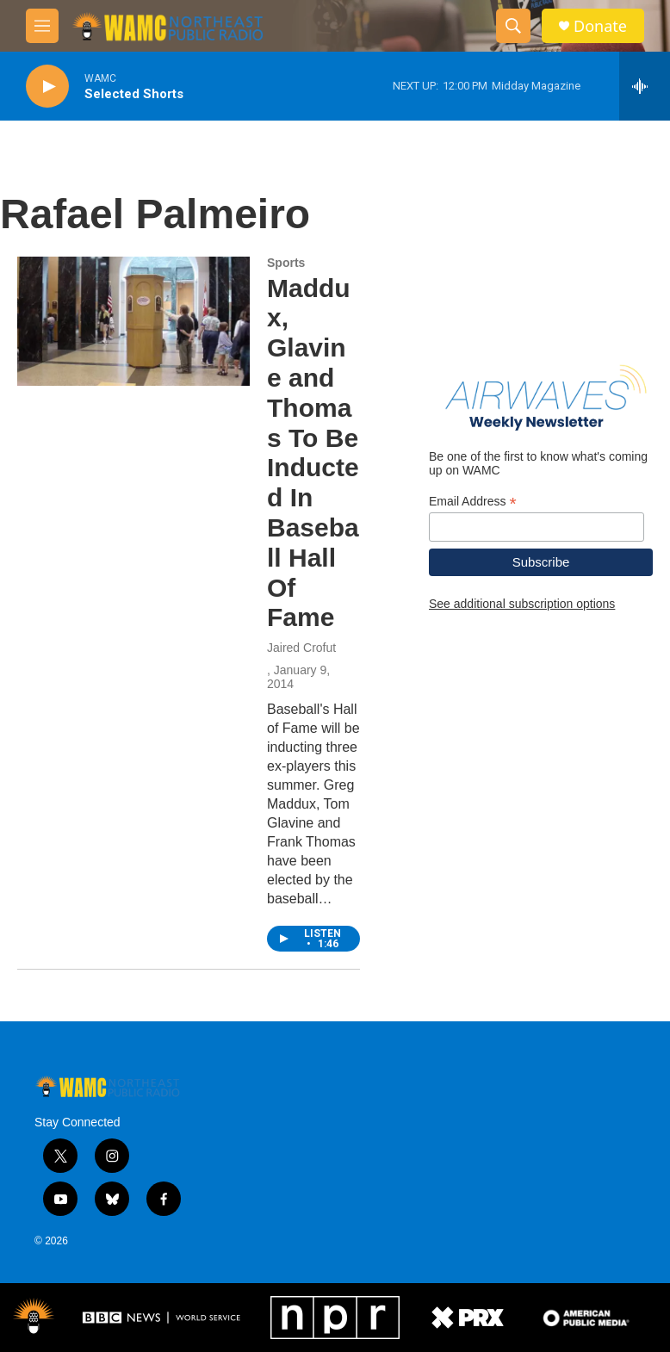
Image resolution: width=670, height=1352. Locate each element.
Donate (600, 26)
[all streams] (644, 86)
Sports (286, 263)
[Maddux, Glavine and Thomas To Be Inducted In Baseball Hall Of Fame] (133, 321)
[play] (47, 86)
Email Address (473, 501)
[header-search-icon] (513, 26)
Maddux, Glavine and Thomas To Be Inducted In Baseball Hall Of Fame (313, 453)
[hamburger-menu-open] (42, 26)
